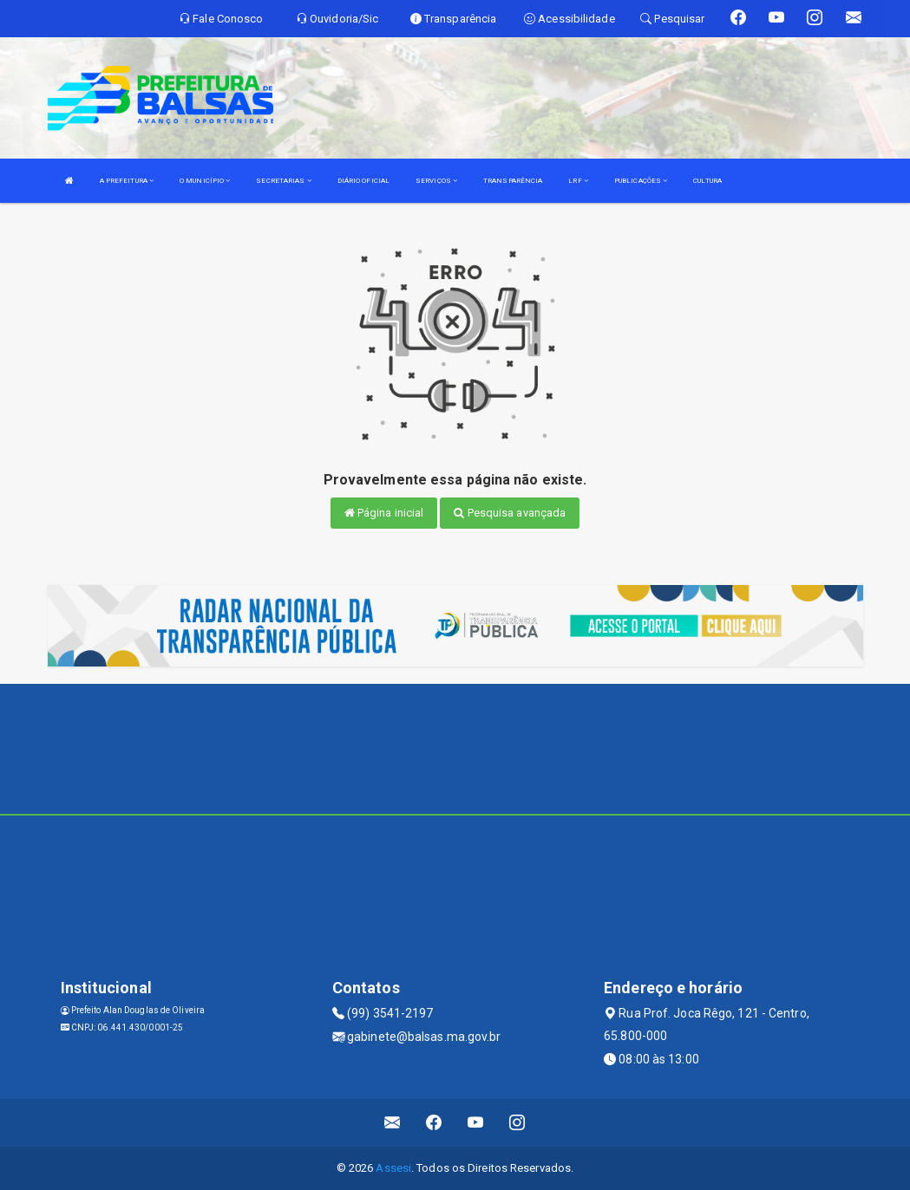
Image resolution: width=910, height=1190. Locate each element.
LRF (578, 181)
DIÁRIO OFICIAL (363, 181)
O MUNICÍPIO (205, 181)
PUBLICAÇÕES (640, 181)
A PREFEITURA (127, 181)
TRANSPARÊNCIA (512, 181)
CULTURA (707, 181)
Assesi (393, 1167)
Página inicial (384, 512)
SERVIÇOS (436, 181)
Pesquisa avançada (510, 512)
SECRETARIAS (283, 181)
